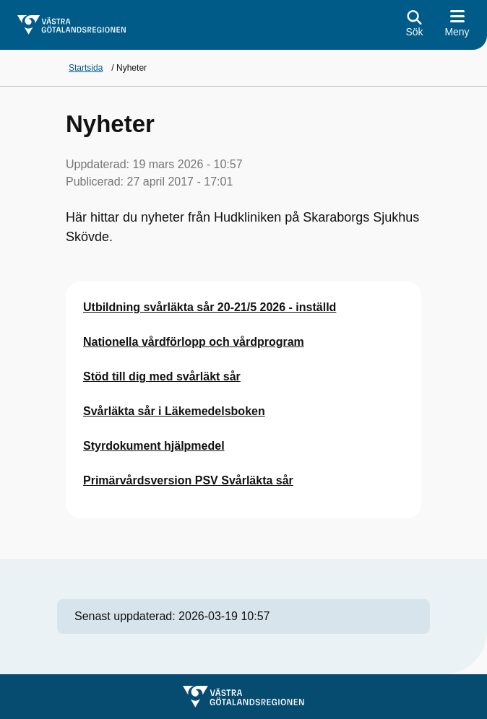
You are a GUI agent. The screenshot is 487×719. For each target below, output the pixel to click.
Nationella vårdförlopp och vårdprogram (193, 342)
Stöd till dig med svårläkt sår (162, 376)
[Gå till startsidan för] (71, 25)
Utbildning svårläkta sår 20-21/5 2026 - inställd (209, 307)
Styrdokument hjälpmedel (154, 446)
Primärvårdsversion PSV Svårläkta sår (188, 480)
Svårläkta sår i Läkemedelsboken (174, 411)
